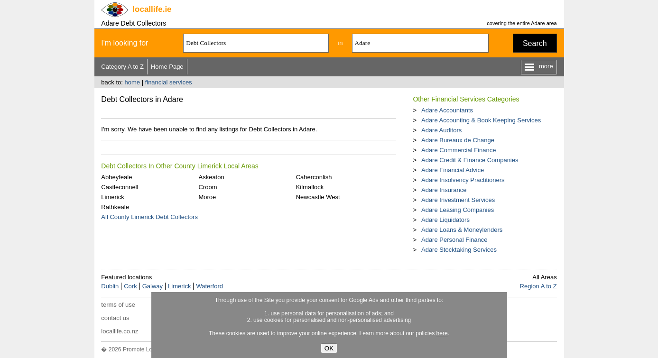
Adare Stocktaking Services (459, 249)
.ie (151, 9)
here (442, 333)
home (132, 82)
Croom (207, 187)
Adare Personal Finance (454, 239)
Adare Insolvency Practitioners (463, 180)
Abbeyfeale (116, 177)
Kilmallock (310, 187)
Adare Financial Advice (452, 170)
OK (329, 348)
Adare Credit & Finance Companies (470, 160)
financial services (168, 82)
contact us (115, 317)
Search (535, 43)
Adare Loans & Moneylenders (461, 229)
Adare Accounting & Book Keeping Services (481, 120)
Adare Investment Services (458, 199)
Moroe (207, 197)
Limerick (112, 197)
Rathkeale (115, 207)
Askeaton (211, 177)
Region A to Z (538, 286)
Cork (130, 286)
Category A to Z (122, 66)
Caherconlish (314, 177)
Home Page (167, 66)
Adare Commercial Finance (458, 150)
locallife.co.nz (119, 331)
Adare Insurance (443, 189)
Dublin (110, 286)
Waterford (209, 286)
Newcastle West (318, 197)
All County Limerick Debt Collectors (149, 216)
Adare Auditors (441, 130)
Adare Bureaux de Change (457, 140)
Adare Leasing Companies (457, 209)
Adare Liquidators (445, 219)
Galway (152, 286)
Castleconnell (119, 187)
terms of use (118, 304)
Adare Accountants (447, 110)
